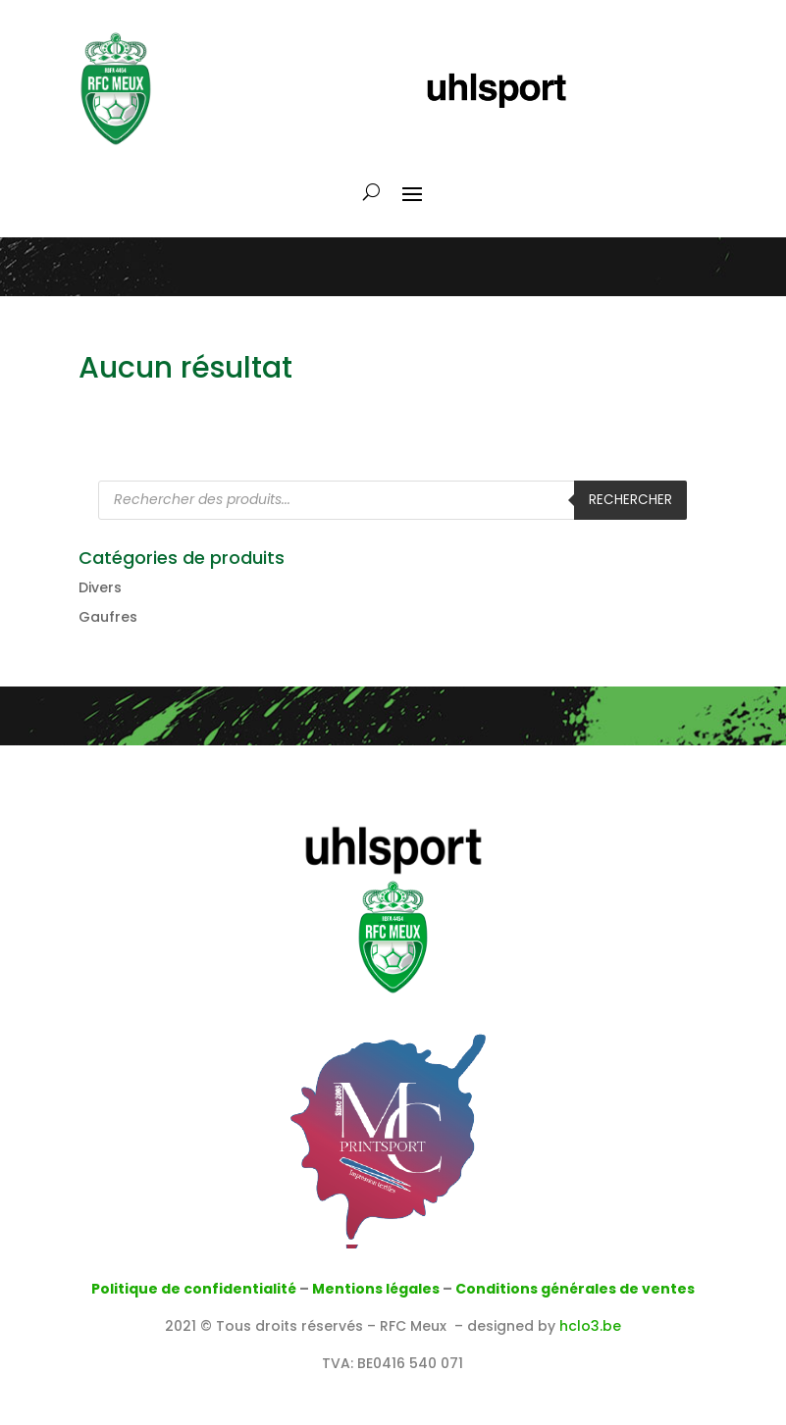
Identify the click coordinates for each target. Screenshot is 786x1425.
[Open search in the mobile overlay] (392, 500)
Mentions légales (376, 1288)
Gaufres (108, 617)
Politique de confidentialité (193, 1288)
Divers (100, 587)
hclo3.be (590, 1326)
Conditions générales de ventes (575, 1288)
